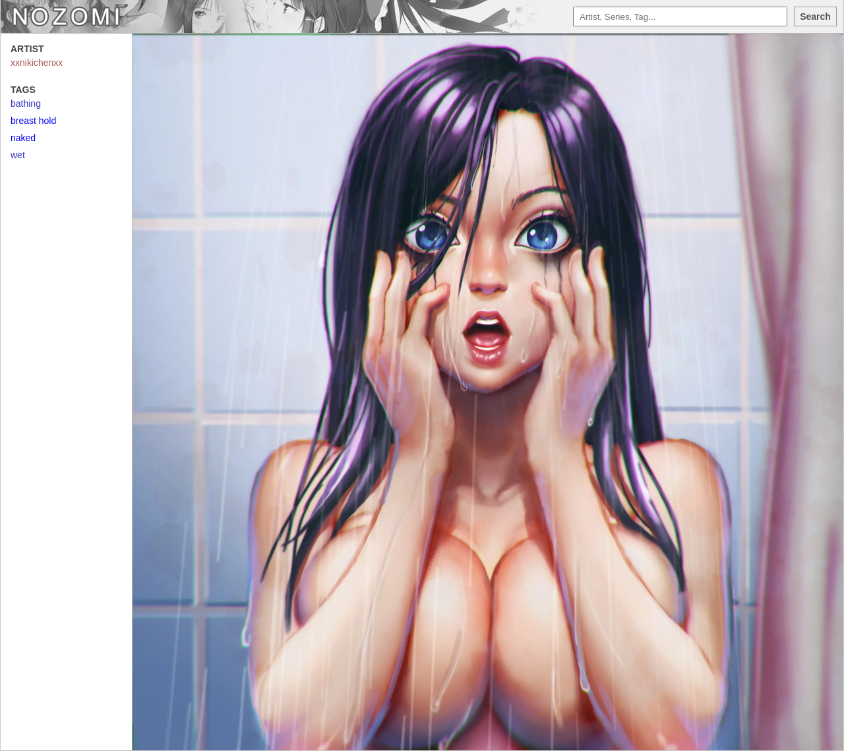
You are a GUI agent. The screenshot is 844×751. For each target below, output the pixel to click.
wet (18, 155)
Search (815, 16)
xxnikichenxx (37, 62)
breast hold (33, 120)
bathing (26, 103)
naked (23, 138)
